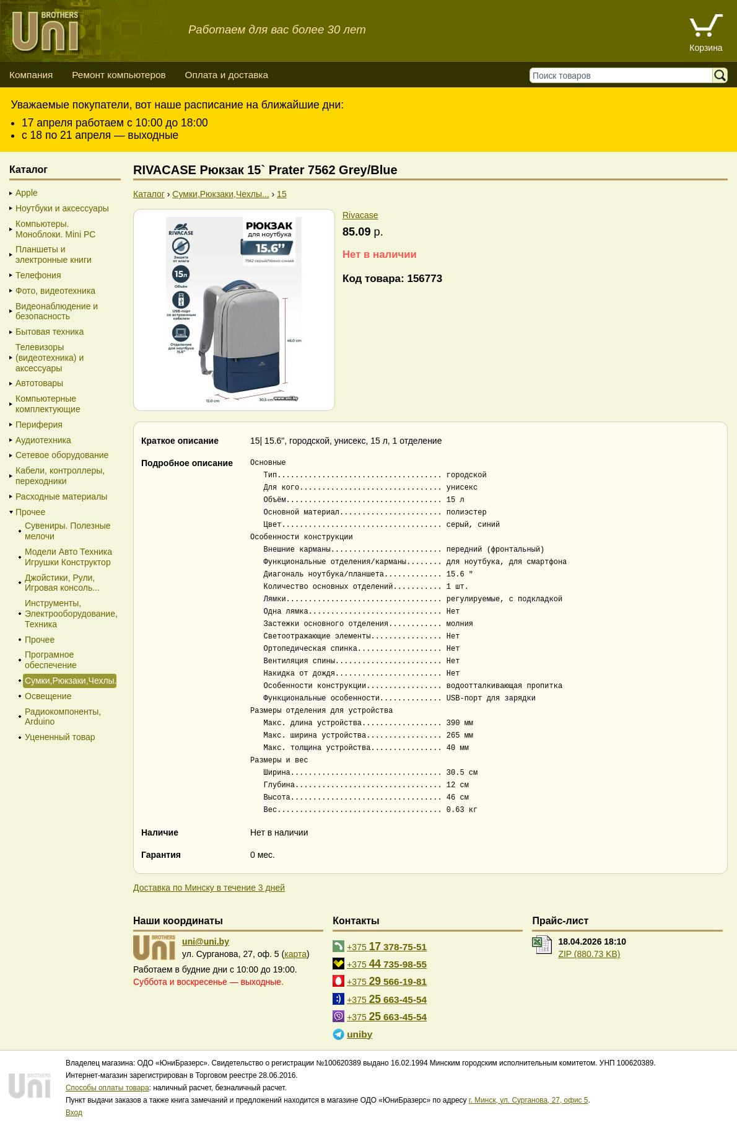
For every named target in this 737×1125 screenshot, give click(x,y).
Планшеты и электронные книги (53, 254)
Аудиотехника (43, 440)
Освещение (48, 696)
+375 (387, 946)
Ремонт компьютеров (118, 74)
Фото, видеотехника (55, 291)
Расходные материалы (61, 496)
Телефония (38, 275)
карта (295, 954)
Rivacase (360, 215)
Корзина (705, 48)
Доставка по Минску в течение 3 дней (209, 888)
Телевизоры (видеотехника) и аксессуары (49, 357)
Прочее (30, 512)
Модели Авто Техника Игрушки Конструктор (68, 557)
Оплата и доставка (226, 74)
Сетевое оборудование (61, 455)
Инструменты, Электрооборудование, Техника (70, 613)
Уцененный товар (60, 737)
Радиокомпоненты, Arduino (63, 717)
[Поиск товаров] (624, 75)
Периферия (39, 425)
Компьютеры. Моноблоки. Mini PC (55, 229)
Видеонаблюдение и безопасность (56, 311)
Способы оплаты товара (107, 1087)
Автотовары (39, 383)
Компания (31, 74)
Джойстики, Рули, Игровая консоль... (62, 583)
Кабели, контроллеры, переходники (60, 475)
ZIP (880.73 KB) (589, 954)
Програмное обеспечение (51, 660)
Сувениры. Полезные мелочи (68, 531)
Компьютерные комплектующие (48, 404)
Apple (26, 193)
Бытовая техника (49, 332)
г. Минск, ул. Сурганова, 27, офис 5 (528, 1100)
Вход (74, 1112)
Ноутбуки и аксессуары (62, 208)
